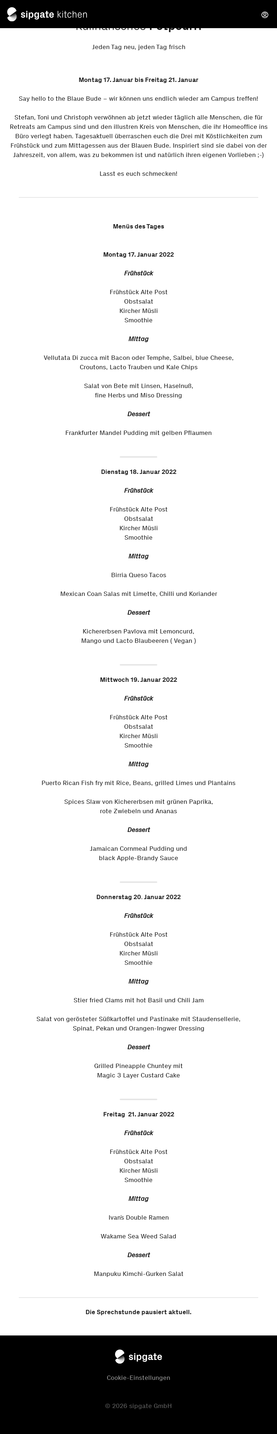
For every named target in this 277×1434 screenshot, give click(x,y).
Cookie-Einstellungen (138, 1378)
